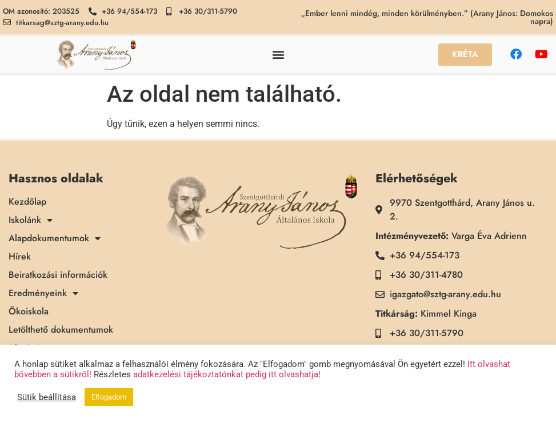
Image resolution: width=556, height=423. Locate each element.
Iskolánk (31, 220)
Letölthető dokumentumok (61, 330)
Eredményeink (43, 293)
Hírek (20, 256)
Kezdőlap (27, 201)
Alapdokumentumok (55, 238)
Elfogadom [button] (108, 397)
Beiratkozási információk (58, 275)
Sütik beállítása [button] (46, 397)
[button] (278, 54)
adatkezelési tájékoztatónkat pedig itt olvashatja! (227, 374)
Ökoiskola (29, 311)
